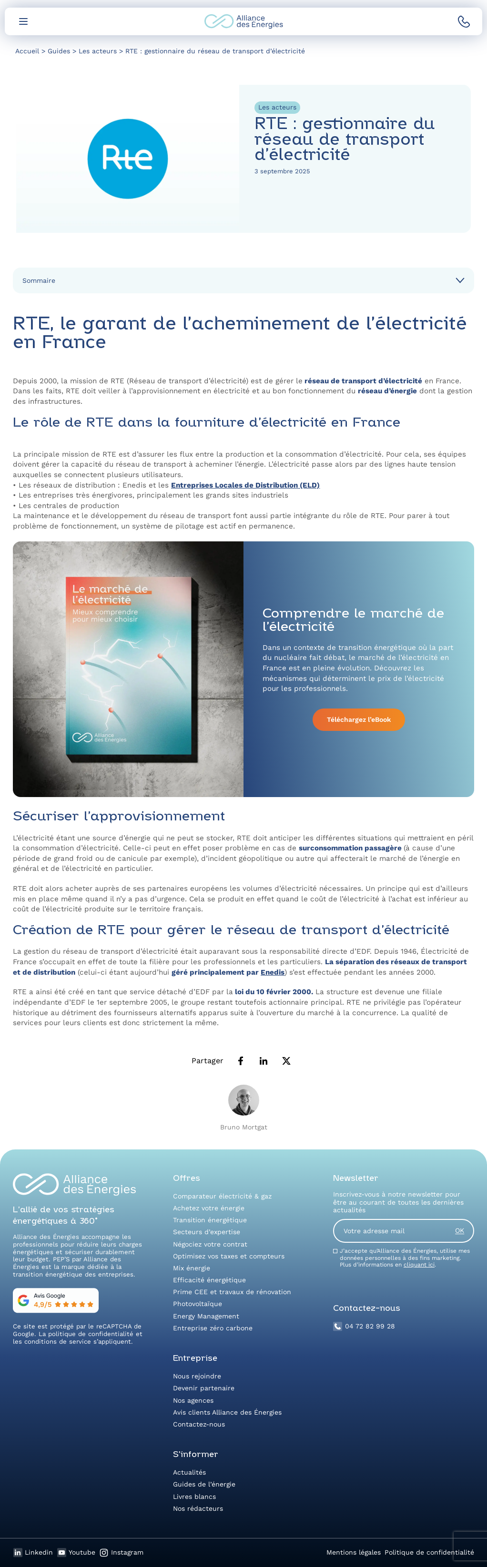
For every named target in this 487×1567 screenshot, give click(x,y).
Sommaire (38, 280)
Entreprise (195, 1359)
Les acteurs (277, 107)
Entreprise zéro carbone (213, 1328)
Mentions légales (353, 1552)
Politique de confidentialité (429, 1552)
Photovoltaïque (197, 1303)
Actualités (189, 1472)
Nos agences (193, 1400)
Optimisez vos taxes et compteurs (228, 1256)
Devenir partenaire (203, 1388)
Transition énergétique (210, 1220)
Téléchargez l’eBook (359, 719)
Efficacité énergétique (209, 1280)
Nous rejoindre (197, 1376)
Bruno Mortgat (243, 1127)
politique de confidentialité (90, 1333)
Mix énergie (191, 1268)
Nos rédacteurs (198, 1508)
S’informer (195, 1455)
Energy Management (206, 1316)
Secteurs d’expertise (206, 1232)
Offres (186, 1179)
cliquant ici (419, 1264)
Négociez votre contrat (210, 1244)
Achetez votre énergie (208, 1208)
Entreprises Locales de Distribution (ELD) (245, 485)
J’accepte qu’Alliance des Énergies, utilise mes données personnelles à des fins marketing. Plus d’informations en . (405, 1258)
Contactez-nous (199, 1424)
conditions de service (57, 1341)
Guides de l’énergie (204, 1484)
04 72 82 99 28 (364, 1326)
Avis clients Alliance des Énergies (227, 1412)
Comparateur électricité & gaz (222, 1196)
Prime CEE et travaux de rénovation (232, 1292)
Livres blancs (194, 1496)
